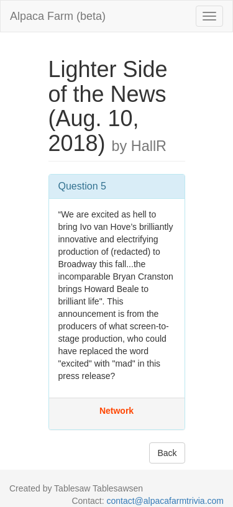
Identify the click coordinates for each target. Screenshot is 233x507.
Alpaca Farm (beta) (58, 16)
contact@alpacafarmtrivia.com (165, 501)
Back (166, 453)
